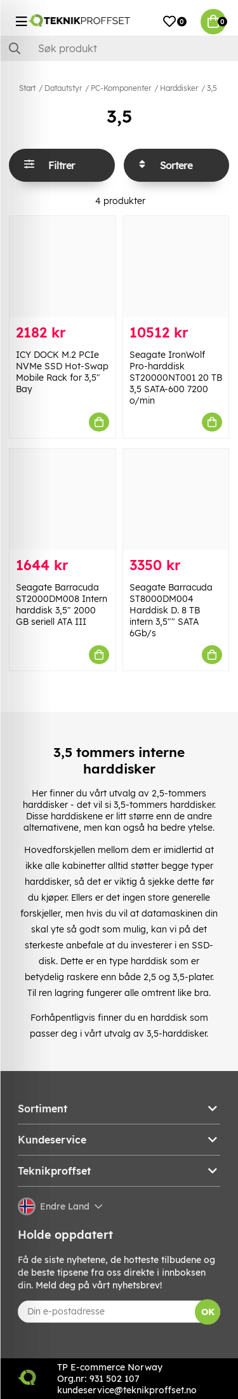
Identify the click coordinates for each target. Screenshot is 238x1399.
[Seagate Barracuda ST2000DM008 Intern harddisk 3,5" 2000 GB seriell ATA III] (62, 499)
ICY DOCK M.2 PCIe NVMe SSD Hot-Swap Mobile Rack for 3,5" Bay (62, 372)
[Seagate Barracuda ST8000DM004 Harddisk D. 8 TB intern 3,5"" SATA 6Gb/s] (176, 499)
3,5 (212, 88)
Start (27, 88)
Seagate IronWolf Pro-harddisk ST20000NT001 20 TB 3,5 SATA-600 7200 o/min (175, 377)
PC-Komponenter (121, 88)
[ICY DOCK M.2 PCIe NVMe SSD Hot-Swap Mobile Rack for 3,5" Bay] (62, 266)
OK (208, 1312)
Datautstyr (63, 88)
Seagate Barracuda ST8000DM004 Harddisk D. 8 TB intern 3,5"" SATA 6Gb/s (171, 610)
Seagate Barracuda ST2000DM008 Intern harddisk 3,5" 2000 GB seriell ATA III (61, 604)
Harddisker (179, 88)
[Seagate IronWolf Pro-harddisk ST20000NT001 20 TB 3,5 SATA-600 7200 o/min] (176, 266)
